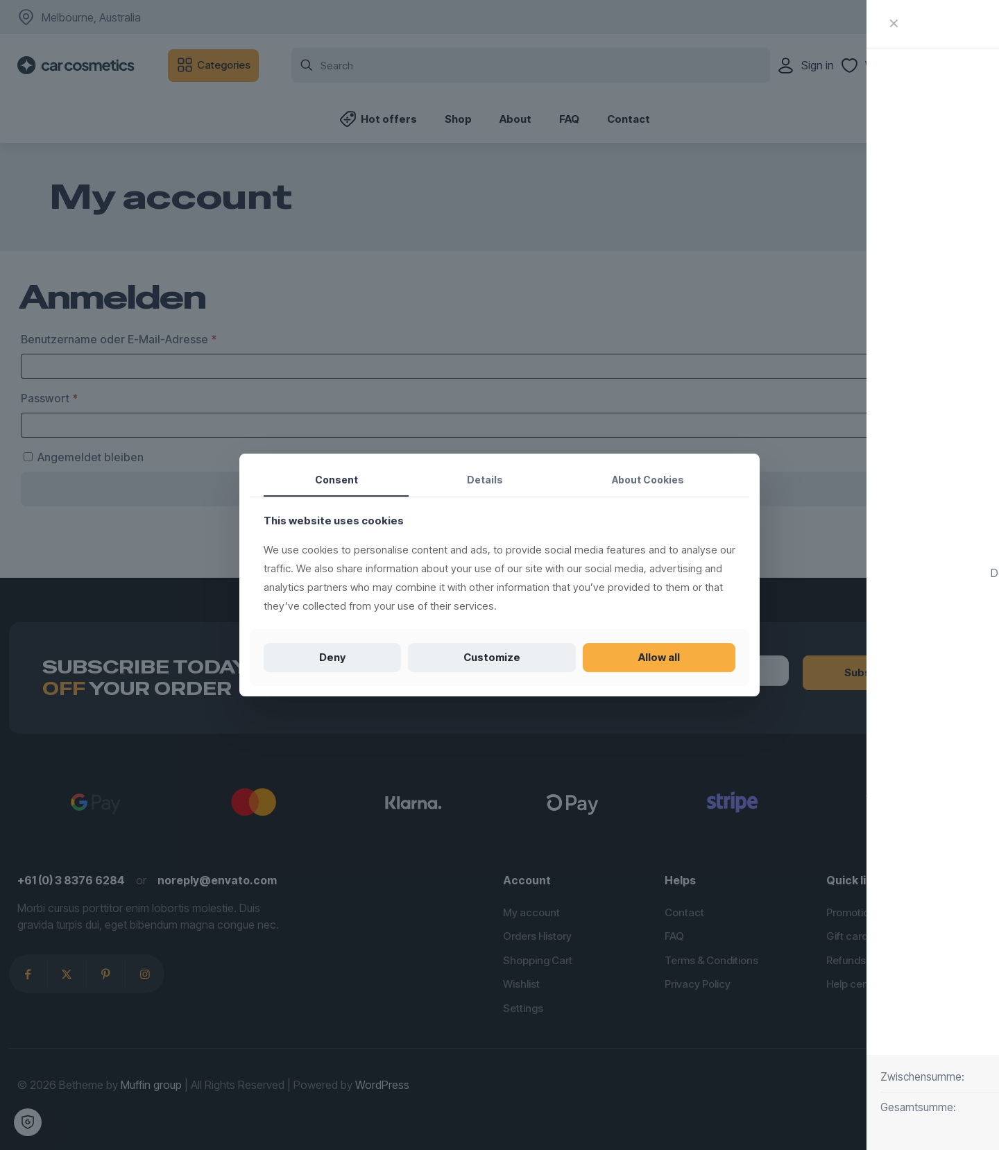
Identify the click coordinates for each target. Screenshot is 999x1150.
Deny (332, 657)
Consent (336, 480)
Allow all (659, 657)
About (648, 480)
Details (485, 480)
